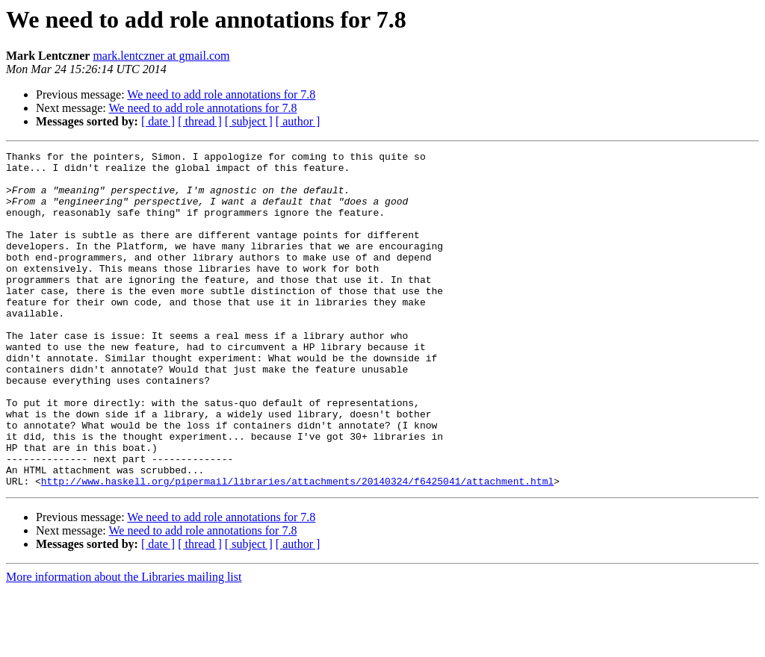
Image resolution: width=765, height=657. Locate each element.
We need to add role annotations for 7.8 (221, 94)
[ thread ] (200, 121)
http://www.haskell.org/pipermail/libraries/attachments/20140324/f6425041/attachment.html (297, 548)
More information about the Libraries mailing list (123, 644)
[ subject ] (249, 121)
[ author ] (298, 121)
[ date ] (158, 121)
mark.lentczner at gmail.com (161, 55)
